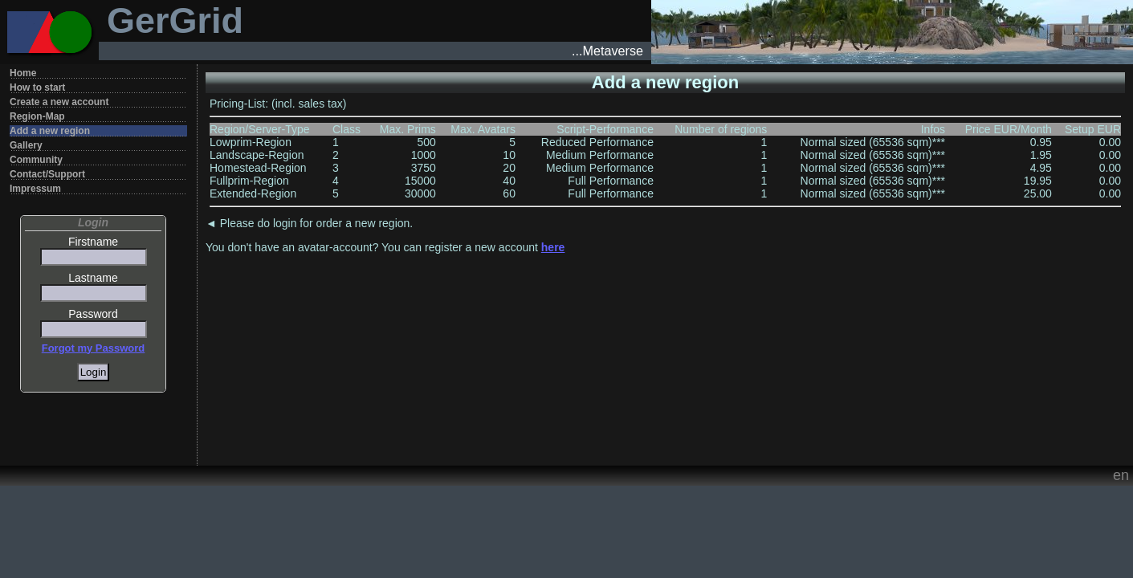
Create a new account (59, 102)
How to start (37, 87)
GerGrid (175, 20)
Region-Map (37, 116)
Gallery (26, 145)
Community (36, 159)
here (553, 247)
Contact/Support (47, 174)
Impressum (35, 188)
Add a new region (50, 130)
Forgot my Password (93, 348)
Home (23, 73)
